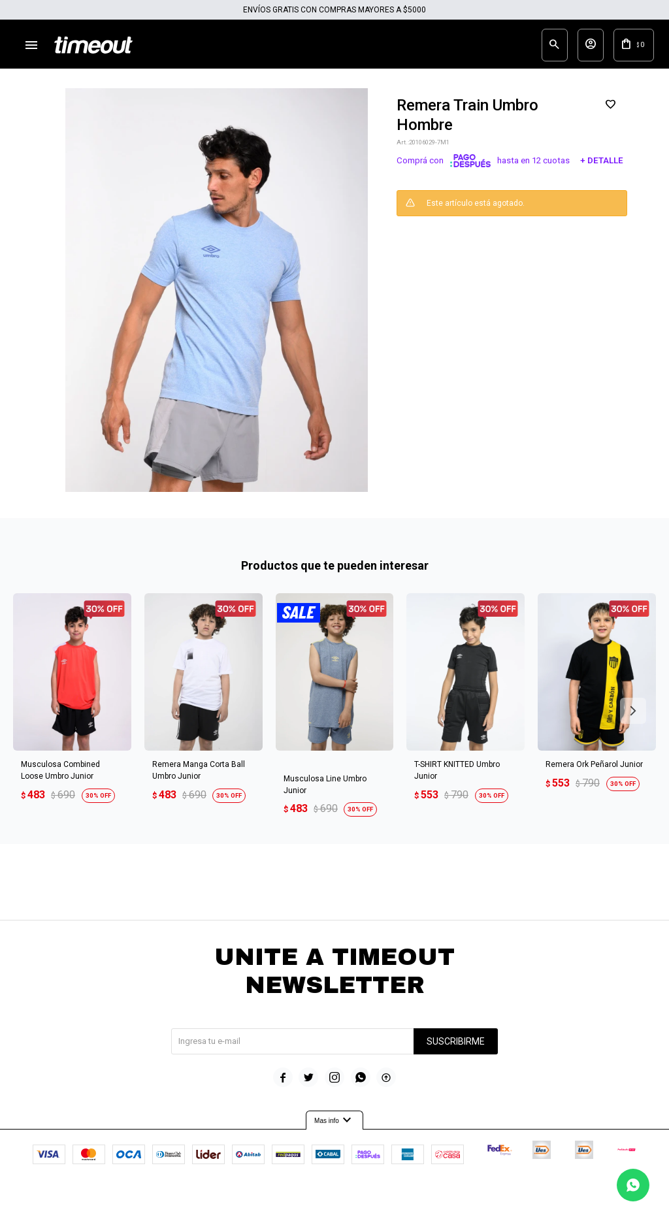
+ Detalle (601, 171)
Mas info (334, 1131)
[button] (633, 720)
